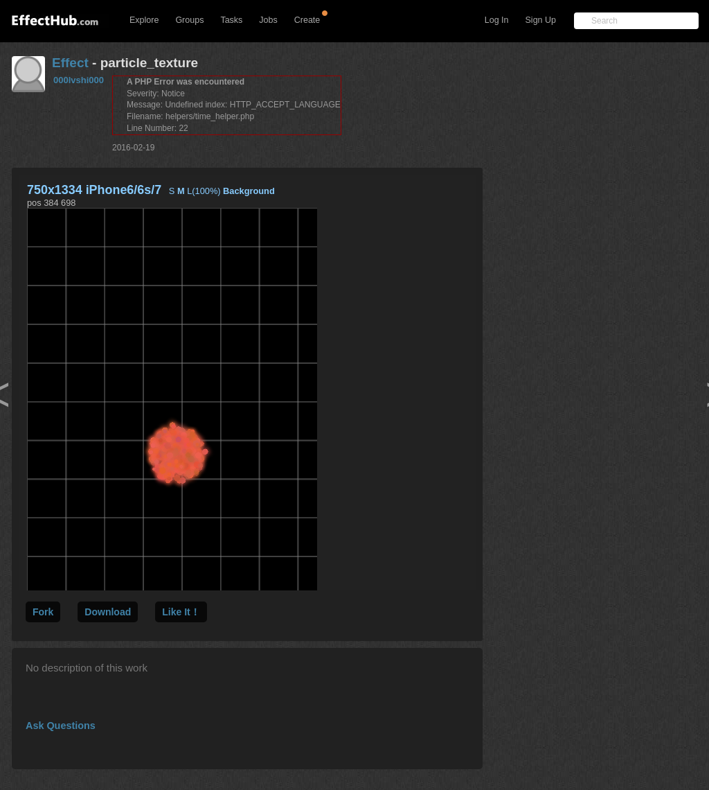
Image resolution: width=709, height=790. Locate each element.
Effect (70, 62)
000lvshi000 (78, 80)
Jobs (268, 20)
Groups (189, 20)
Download (107, 611)
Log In (497, 20)
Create (307, 20)
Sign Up (541, 20)
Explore (144, 20)
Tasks (231, 20)
